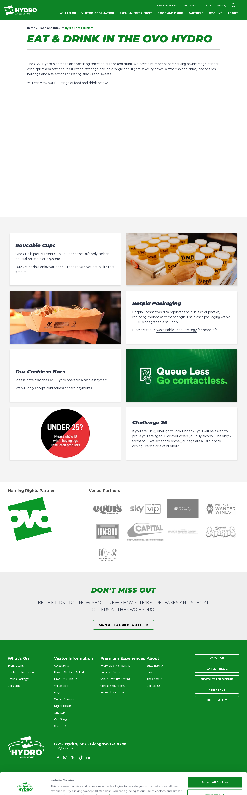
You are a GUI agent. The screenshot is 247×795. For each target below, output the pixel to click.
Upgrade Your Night (112, 685)
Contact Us (154, 685)
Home (31, 28)
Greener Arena (63, 726)
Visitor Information (97, 12)
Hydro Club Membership (115, 665)
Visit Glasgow (62, 719)
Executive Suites (110, 672)
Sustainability (155, 665)
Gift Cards (14, 685)
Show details (60, 787)
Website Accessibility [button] (214, 5)
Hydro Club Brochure (113, 692)
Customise (215, 776)
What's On (68, 12)
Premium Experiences (135, 12)
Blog (149, 672)
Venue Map (61, 685)
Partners (195, 12)
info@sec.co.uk (64, 748)
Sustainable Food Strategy (176, 330)
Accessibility (61, 665)
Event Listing (16, 665)
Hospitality (217, 700)
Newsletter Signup (217, 679)
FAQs (57, 692)
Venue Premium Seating (115, 679)
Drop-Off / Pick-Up (65, 679)
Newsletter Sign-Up (167, 5)
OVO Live (215, 12)
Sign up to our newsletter (123, 625)
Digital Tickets (63, 706)
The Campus (154, 679)
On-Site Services (64, 699)
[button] (233, 5)
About (233, 12)
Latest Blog (217, 669)
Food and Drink (170, 12)
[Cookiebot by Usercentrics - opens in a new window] (25, 787)
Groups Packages (19, 679)
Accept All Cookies (215, 763)
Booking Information (21, 672)
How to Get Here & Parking (71, 672)
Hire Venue (190, 5)
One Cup (59, 712)
